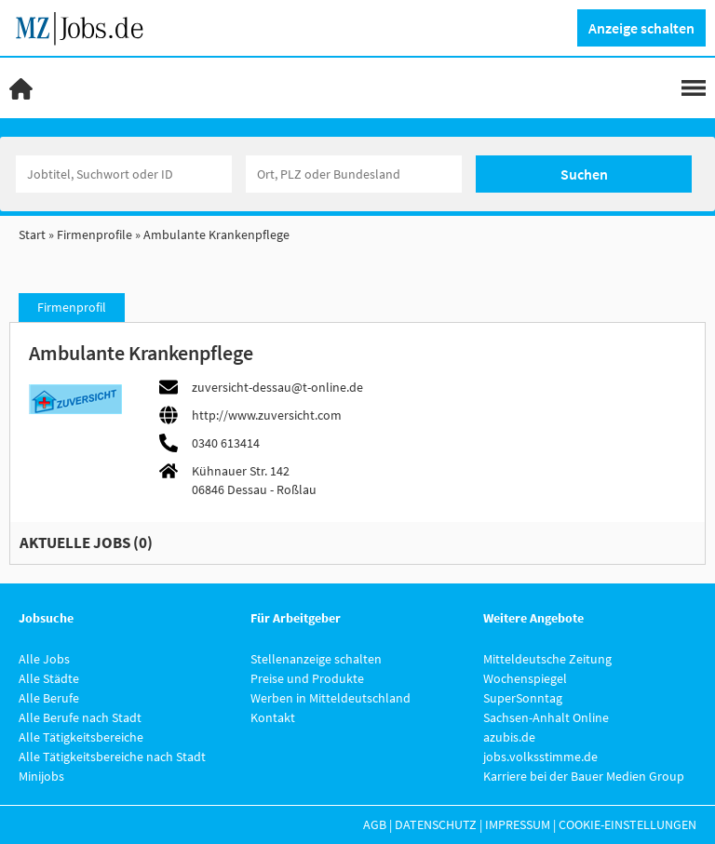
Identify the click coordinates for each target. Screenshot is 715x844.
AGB (374, 824)
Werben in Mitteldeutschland (330, 698)
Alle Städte (49, 678)
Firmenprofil (71, 307)
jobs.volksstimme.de (540, 756)
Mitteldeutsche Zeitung (547, 658)
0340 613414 (226, 443)
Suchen (584, 174)
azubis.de (509, 737)
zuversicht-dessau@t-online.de (277, 387)
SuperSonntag (522, 698)
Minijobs (41, 776)
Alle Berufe (49, 698)
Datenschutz (436, 824)
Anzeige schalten (641, 28)
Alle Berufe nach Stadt (80, 717)
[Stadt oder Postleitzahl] (354, 174)
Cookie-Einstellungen (627, 824)
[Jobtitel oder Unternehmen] (124, 174)
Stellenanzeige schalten (316, 658)
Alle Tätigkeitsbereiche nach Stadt (112, 756)
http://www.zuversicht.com (267, 415)
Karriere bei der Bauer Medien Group (583, 776)
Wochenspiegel (525, 678)
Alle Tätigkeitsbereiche (81, 737)
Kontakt (272, 717)
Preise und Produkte (307, 678)
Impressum (517, 824)
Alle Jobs (44, 658)
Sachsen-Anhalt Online (546, 717)
